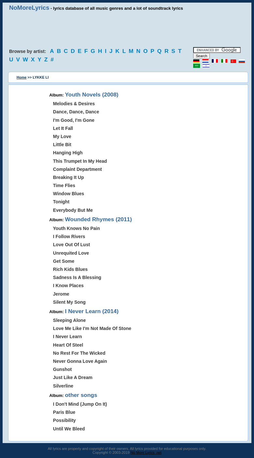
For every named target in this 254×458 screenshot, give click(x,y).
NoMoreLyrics (29, 7)
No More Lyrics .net (146, 452)
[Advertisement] (127, 29)
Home (22, 77)
